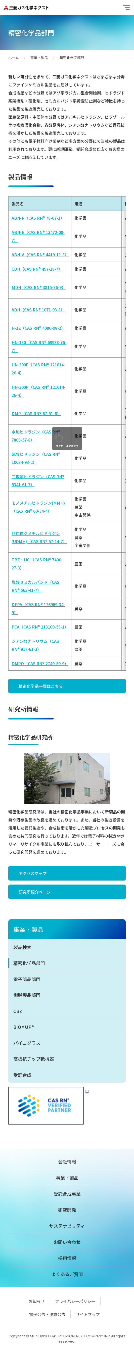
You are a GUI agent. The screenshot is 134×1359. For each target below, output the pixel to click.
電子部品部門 (26, 979)
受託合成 (22, 1075)
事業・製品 (39, 58)
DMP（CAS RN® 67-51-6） (36, 413)
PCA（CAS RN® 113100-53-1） (40, 627)
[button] (126, 7)
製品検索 (22, 947)
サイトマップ (88, 1314)
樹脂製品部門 (26, 995)
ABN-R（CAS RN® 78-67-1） (38, 218)
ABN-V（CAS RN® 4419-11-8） (40, 255)
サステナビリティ (67, 1226)
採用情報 (67, 1258)
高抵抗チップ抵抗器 (33, 1058)
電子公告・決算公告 (47, 1314)
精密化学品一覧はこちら (41, 686)
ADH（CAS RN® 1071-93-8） (38, 310)
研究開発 (67, 1209)
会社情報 (67, 1161)
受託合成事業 (67, 1193)
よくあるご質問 (67, 1274)
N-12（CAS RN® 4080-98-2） (38, 328)
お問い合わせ (67, 1242)
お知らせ (37, 1301)
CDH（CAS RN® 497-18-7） (37, 269)
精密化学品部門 (29, 963)
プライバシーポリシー (75, 1301)
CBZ (17, 1011)
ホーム (13, 58)
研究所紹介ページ (35, 892)
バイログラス (26, 1043)
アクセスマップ (33, 873)
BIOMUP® (23, 1027)
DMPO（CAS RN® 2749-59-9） (40, 663)
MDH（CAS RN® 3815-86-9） (39, 287)
